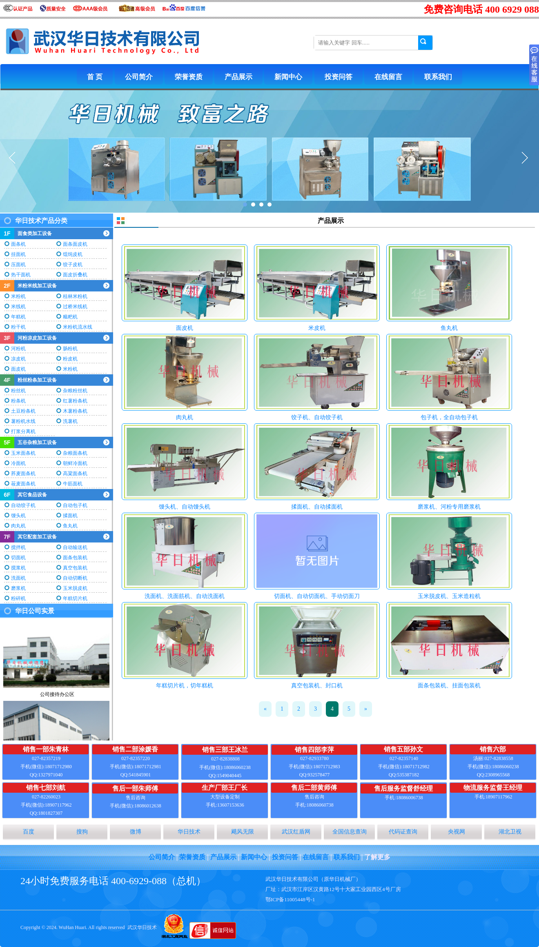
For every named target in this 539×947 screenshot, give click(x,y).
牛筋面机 (72, 484)
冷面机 (18, 463)
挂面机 (18, 254)
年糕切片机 (75, 598)
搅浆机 (18, 568)
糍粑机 (70, 317)
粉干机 (18, 327)
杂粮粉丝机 (75, 390)
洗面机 (18, 578)
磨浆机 (18, 588)
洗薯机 (70, 421)
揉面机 (70, 515)
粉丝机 (18, 390)
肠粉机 (70, 348)
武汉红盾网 (296, 832)
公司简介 (139, 77)
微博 (135, 832)
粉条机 (18, 401)
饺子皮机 (72, 264)
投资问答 (338, 77)
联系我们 (438, 77)
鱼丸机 (70, 526)
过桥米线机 (75, 306)
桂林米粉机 (75, 296)
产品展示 (238, 77)
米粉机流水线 (77, 327)
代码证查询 (403, 832)
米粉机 (18, 296)
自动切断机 (75, 578)
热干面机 (21, 275)
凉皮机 (18, 359)
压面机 (18, 264)
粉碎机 (18, 598)
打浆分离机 (23, 431)
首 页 (94, 77)
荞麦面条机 (23, 473)
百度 (28, 832)
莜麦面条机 (23, 484)
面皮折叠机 (75, 275)
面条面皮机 (75, 244)
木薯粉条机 (75, 411)
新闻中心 (288, 77)
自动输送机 (75, 547)
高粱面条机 (75, 473)
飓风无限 (242, 832)
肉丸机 (18, 526)
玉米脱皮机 (75, 588)
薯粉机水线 (23, 421)
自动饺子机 (23, 505)
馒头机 (18, 515)
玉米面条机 (23, 453)
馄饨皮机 (72, 254)
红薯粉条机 (75, 401)
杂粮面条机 (75, 453)
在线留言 (388, 77)
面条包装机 (75, 557)
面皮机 (18, 369)
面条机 (18, 244)
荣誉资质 (189, 77)
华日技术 (189, 832)
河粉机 (18, 348)
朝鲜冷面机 (75, 463)
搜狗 (82, 832)
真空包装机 (75, 568)
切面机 (18, 557)
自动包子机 (75, 505)
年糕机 (18, 317)
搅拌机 (18, 547)
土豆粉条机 (23, 411)
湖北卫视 (510, 832)
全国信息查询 (349, 832)
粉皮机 (70, 359)
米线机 (18, 306)
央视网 (456, 832)
